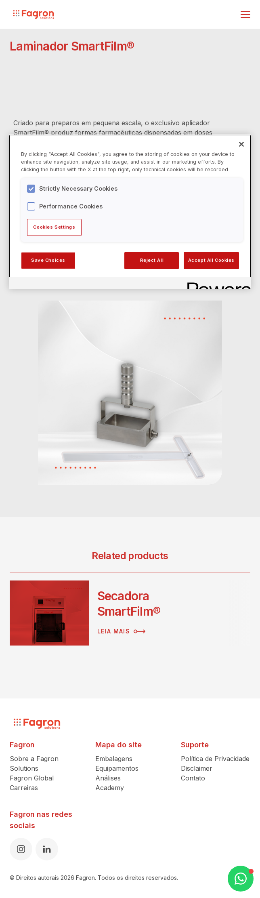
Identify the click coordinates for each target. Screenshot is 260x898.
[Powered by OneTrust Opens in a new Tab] (216, 284)
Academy (109, 788)
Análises (108, 778)
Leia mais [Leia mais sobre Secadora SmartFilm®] (121, 631)
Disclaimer (196, 768)
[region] (130, 212)
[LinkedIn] (47, 849)
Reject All (152, 260)
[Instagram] (21, 849)
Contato (193, 778)
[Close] (241, 144)
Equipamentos (116, 768)
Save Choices (48, 260)
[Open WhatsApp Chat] (241, 879)
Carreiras (24, 788)
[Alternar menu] (245, 14)
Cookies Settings (54, 227)
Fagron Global (32, 778)
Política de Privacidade (215, 759)
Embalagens (113, 759)
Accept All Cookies (211, 260)
